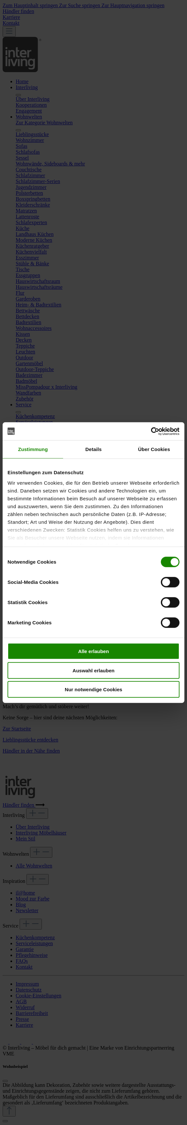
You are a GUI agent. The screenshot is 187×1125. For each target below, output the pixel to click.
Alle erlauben (93, 651)
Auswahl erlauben (93, 670)
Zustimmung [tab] (33, 449)
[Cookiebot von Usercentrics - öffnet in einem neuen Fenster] (150, 431)
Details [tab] (93, 449)
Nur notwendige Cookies (93, 689)
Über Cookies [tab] (154, 449)
